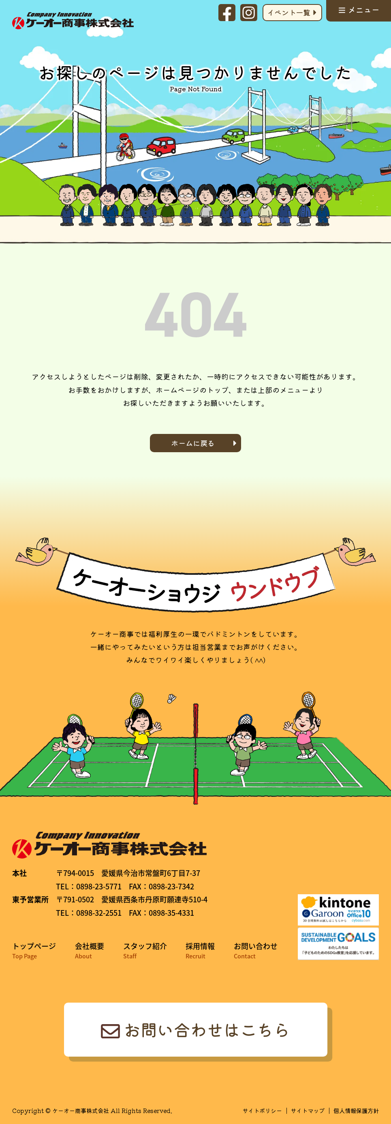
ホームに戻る (193, 443)
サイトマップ (308, 1110)
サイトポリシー (262, 1110)
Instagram (248, 12)
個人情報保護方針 (356, 1110)
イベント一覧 (288, 12)
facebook (226, 12)
